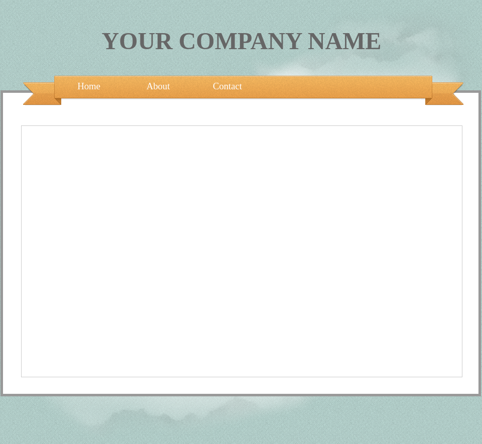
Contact (227, 86)
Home (88, 86)
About (158, 86)
